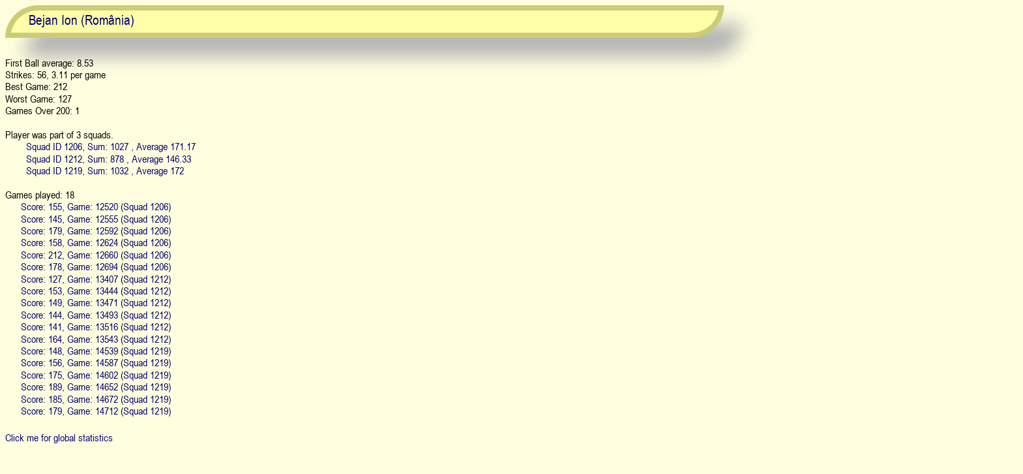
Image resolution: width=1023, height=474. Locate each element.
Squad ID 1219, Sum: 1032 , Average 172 (105, 170)
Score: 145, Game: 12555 (69, 218)
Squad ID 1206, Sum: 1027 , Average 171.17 (111, 146)
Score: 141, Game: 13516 (69, 326)
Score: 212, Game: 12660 (69, 254)
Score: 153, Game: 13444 (69, 290)
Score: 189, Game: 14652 (69, 386)
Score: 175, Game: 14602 (69, 374)
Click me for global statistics (59, 437)
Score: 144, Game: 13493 (69, 314)
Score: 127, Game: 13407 (69, 278)
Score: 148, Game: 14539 (69, 350)
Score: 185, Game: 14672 (69, 398)
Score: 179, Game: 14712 (69, 410)
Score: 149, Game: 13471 (69, 302)
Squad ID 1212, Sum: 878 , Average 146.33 (108, 158)
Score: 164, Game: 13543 (69, 338)
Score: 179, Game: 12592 (69, 230)
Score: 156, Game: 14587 (69, 362)
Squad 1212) (147, 278)
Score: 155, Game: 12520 (69, 206)
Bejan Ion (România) (81, 20)
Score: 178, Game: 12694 (69, 266)
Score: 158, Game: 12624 (69, 242)
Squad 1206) (147, 206)
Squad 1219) (147, 350)
